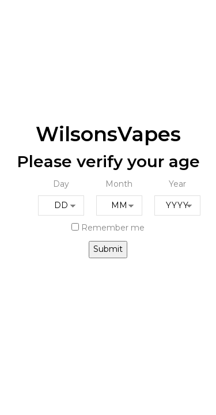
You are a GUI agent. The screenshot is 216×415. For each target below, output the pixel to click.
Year (177, 184)
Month (118, 184)
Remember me (108, 227)
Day (61, 184)
